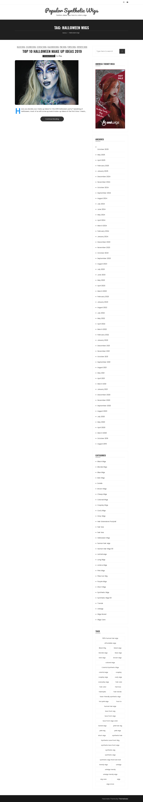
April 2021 (101, 378)
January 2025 (102, 171)
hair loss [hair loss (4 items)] (118, 687)
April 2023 (101, 286)
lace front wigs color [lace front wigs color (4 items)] (110, 721)
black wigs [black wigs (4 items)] (117, 648)
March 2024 (102, 226)
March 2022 (102, 329)
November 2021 (103, 351)
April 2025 (101, 160)
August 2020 (102, 411)
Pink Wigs (63, 47)
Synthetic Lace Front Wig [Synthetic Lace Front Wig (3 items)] (110, 740)
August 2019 (102, 444)
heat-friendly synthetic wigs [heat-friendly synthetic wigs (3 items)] (110, 696)
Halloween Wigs (53, 47)
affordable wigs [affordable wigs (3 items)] (110, 643)
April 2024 (101, 220)
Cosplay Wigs (41, 47)
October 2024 (103, 187)
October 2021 (102, 356)
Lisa (60, 56)
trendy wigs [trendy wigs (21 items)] (103, 765)
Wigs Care (101, 620)
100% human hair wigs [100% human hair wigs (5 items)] (110, 638)
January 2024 (102, 236)
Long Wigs (101, 560)
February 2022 (103, 335)
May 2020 (101, 422)
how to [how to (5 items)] (119, 701)
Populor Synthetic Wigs (71, 10)
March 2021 (101, 384)
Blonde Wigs (102, 467)
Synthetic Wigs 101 (104, 598)
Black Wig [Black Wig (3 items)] (102, 648)
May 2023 (101, 280)
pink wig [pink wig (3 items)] (102, 731)
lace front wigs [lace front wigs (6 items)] (110, 716)
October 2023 (102, 253)
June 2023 (101, 275)
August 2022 (102, 307)
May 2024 (101, 215)
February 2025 (103, 166)
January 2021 (102, 389)
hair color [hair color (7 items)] (103, 687)
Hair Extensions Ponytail (106, 521)
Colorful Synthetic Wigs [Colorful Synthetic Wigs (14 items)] (110, 667)
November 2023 (103, 247)
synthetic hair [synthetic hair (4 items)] (117, 735)
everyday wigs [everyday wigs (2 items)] (103, 682)
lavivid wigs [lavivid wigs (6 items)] (102, 726)
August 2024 (102, 198)
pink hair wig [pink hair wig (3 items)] (117, 726)
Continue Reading (52, 119)
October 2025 (103, 149)
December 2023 (103, 242)
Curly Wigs (101, 510)
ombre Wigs (102, 565)
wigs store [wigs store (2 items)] (110, 784)
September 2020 (104, 406)
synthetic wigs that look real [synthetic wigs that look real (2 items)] (110, 760)
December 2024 (103, 176)
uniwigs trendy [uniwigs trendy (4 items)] (110, 769)
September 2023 (104, 258)
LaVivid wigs (102, 554)
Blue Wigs (101, 472)
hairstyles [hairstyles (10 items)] (102, 692)
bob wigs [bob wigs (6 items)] (102, 658)
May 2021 (100, 373)
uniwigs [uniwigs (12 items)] (118, 765)
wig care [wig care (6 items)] (103, 779)
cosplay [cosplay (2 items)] (119, 672)
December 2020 (103, 395)
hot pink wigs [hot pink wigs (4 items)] (104, 701)
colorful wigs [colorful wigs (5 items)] (103, 672)
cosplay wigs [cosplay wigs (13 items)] (103, 677)
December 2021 (103, 346)
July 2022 (101, 313)
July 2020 (101, 416)
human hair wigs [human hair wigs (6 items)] (110, 706)
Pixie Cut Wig (102, 576)
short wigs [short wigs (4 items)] (102, 735)
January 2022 (102, 340)
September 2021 (103, 362)
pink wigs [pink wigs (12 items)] (117, 731)
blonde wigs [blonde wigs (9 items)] (103, 653)
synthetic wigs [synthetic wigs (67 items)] (110, 755)
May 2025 (101, 155)
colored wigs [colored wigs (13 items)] (110, 662)
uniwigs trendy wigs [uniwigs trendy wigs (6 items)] (110, 774)
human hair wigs (103, 543)
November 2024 (103, 182)
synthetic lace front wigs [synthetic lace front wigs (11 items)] (110, 745)
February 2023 (103, 296)
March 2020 (102, 433)
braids (99, 483)
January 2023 (102, 302)
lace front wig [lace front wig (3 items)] (110, 711)
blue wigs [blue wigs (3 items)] (118, 653)
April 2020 (101, 427)
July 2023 (101, 269)
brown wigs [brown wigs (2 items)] (117, 658)
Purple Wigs (71, 47)
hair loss (100, 527)
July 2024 (101, 204)
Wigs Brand (101, 614)
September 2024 (104, 193)
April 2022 (101, 324)
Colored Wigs (31, 47)
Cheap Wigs (102, 494)
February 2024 (103, 231)
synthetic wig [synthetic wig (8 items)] (110, 750)
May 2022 (101, 318)
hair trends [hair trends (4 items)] (118, 692)
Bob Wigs (101, 478)
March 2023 (102, 291)
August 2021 (102, 367)
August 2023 (102, 264)
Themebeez (123, 799)
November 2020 (103, 400)
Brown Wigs (102, 489)
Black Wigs (21, 47)
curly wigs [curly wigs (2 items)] (118, 677)
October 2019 (102, 438)
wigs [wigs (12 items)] (118, 779)
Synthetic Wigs (82, 47)
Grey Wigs (101, 516)
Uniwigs (100, 609)
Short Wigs (101, 587)
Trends (100, 603)
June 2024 (101, 209)
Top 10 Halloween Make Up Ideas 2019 (52, 51)
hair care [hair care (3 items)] (119, 682)
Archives (99, 139)
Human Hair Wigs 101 (105, 549)
